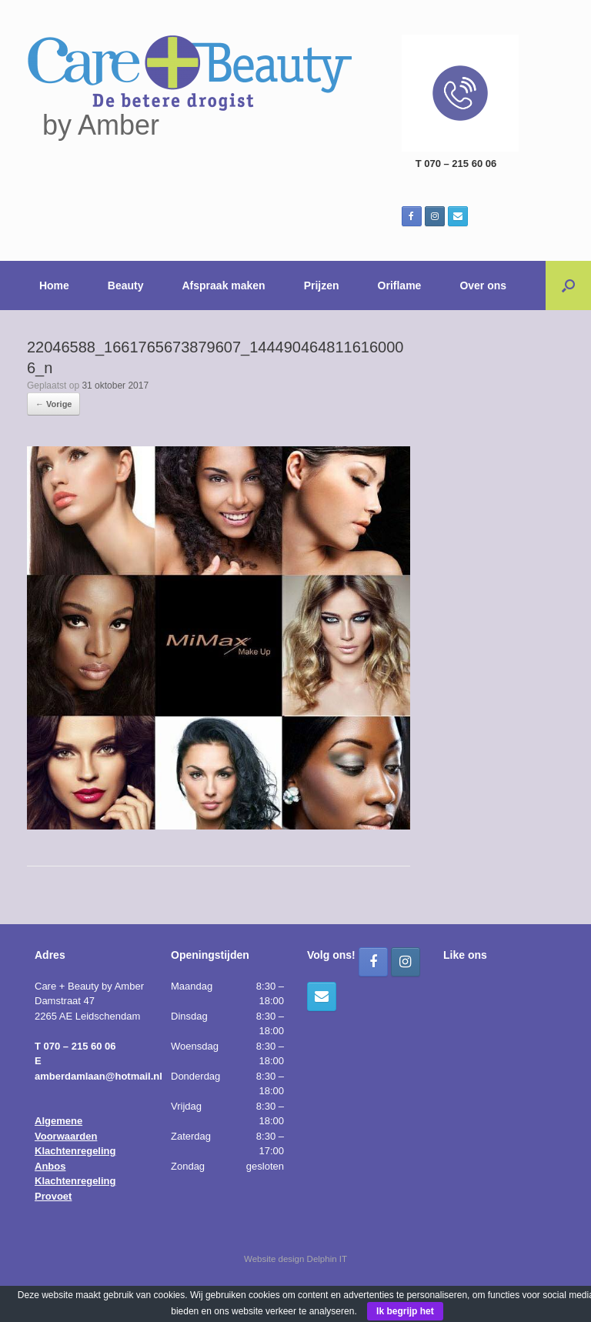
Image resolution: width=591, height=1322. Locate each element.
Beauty (126, 285)
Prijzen (321, 285)
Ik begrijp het (405, 1311)
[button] (568, 285)
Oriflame (400, 285)
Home (54, 285)
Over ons (482, 285)
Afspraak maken (223, 285)
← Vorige (53, 404)
